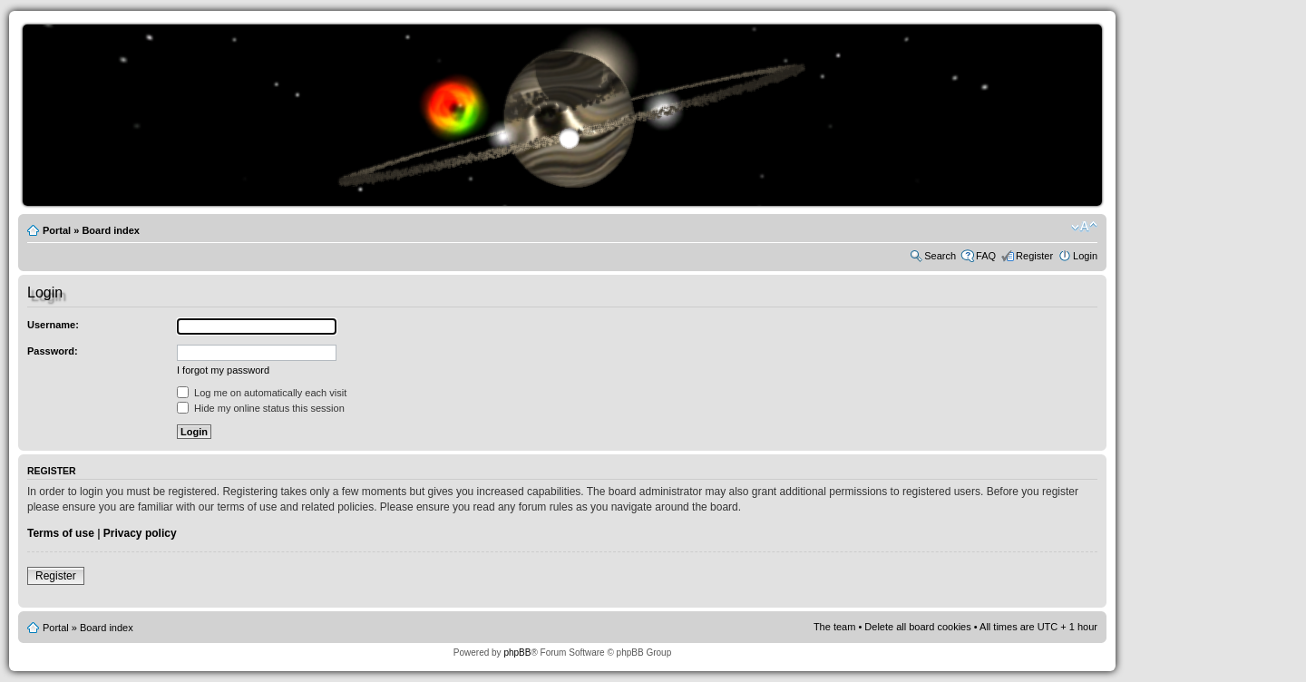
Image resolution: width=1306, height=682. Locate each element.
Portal (57, 230)
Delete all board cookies (917, 626)
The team (834, 626)
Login (1085, 255)
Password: (52, 351)
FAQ (986, 255)
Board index (111, 230)
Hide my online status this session (261, 408)
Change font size (1084, 227)
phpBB (517, 653)
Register (1034, 255)
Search (940, 255)
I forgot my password (223, 370)
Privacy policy (140, 533)
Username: (53, 324)
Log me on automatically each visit (261, 392)
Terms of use (60, 533)
